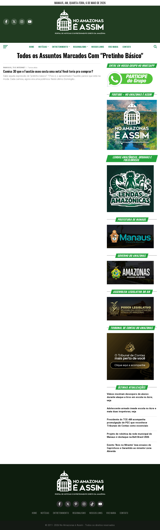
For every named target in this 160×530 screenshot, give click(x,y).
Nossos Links (97, 46)
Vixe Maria (113, 46)
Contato (126, 46)
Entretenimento (60, 46)
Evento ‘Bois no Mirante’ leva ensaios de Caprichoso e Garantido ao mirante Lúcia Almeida (129, 448)
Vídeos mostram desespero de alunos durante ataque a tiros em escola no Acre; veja (130, 397)
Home (31, 46)
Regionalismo (79, 46)
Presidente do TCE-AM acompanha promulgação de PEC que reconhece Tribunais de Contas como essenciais (127, 422)
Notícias (42, 46)
